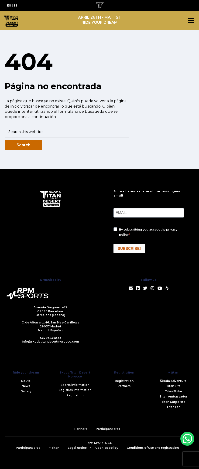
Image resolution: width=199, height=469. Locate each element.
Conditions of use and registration (153, 447)
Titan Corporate (173, 402)
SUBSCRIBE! (129, 249)
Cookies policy (106, 447)
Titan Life (173, 386)
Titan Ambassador (173, 396)
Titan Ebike (173, 391)
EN (9, 5)
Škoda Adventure (173, 381)
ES (15, 5)
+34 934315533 (50, 338)
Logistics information (75, 390)
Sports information (75, 385)
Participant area (108, 429)
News (26, 386)
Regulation (74, 395)
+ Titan (54, 447)
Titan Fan (173, 407)
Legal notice (77, 447)
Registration (124, 381)
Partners (124, 386)
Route (26, 381)
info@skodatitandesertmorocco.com (50, 341)
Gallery (26, 391)
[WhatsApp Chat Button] (187, 439)
